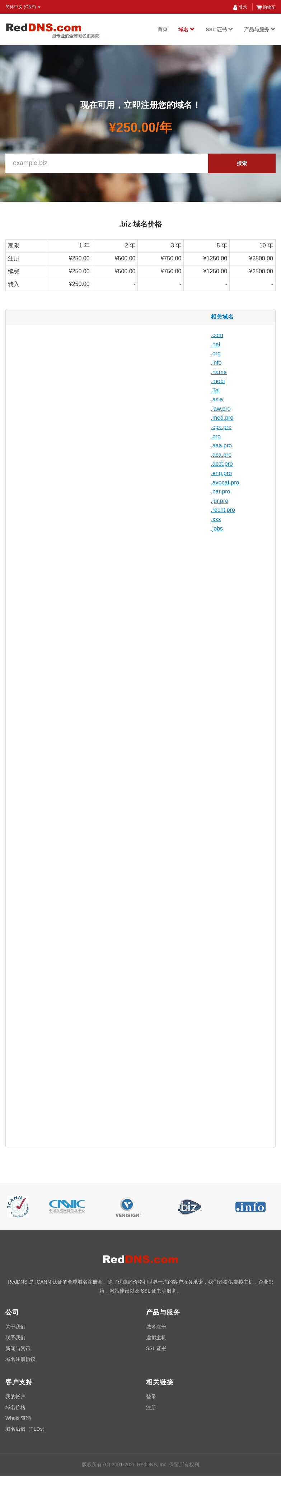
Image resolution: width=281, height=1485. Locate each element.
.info (216, 363)
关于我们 (15, 1327)
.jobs (217, 528)
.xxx (216, 519)
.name (218, 372)
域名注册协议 (20, 1359)
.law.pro (220, 409)
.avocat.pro (225, 482)
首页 (163, 29)
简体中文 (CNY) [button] (23, 6)
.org (216, 353)
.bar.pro (220, 491)
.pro (216, 436)
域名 (186, 29)
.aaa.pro (221, 445)
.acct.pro (222, 464)
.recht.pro (223, 510)
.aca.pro (221, 455)
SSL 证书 (219, 29)
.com (217, 335)
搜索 (242, 163)
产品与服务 (260, 29)
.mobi (218, 381)
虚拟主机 (156, 1337)
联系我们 (15, 1337)
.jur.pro (219, 501)
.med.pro (222, 418)
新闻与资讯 (18, 1348)
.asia (217, 399)
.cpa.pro (221, 427)
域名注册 (156, 1327)
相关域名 (222, 317)
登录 (240, 7)
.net (215, 344)
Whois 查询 (18, 1418)
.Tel (215, 390)
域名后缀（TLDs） (26, 1429)
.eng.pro (221, 473)
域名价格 (15, 1407)
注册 (151, 1407)
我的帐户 (15, 1396)
